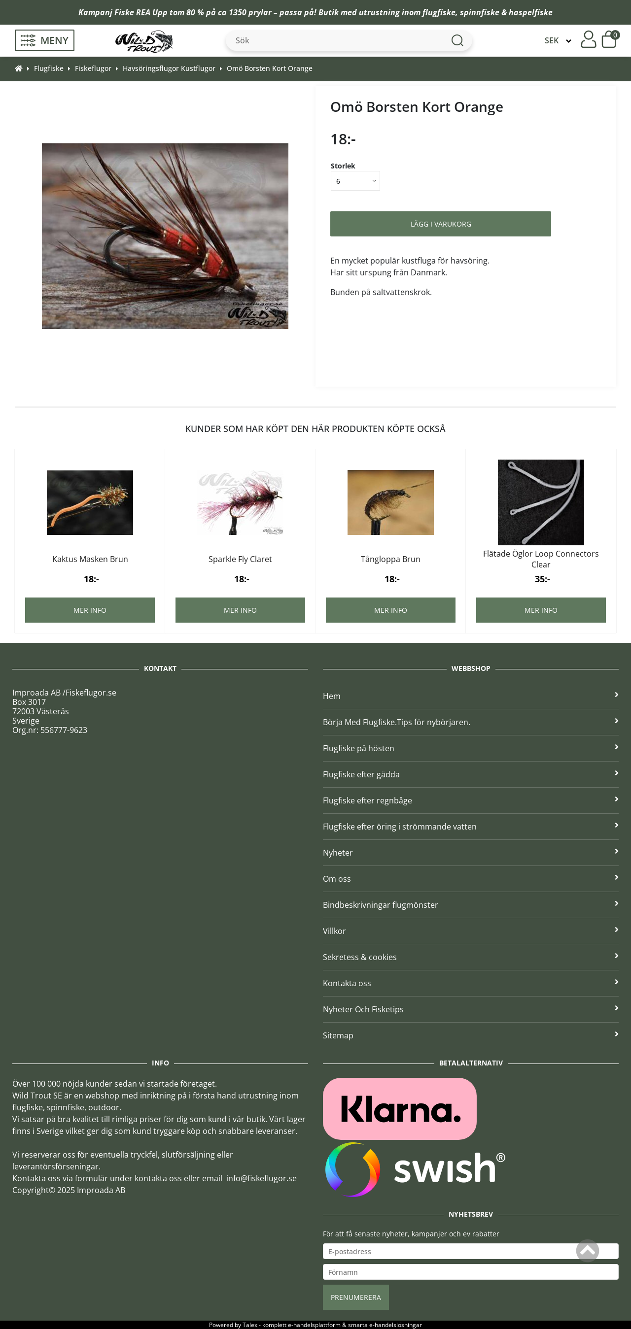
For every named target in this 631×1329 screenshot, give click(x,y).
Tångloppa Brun (391, 559)
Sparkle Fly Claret (240, 559)
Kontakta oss (471, 983)
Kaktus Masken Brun (90, 559)
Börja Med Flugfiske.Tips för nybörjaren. (471, 722)
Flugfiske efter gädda (471, 774)
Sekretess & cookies (471, 957)
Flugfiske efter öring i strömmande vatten (471, 826)
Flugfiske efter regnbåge (471, 800)
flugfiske (439, 12)
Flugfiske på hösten (471, 748)
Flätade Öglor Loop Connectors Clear (541, 559)
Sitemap (471, 1035)
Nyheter (471, 852)
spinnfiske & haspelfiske (506, 12)
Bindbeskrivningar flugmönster (471, 904)
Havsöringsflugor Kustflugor (169, 68)
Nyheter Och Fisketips (471, 1009)
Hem (471, 696)
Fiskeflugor (93, 68)
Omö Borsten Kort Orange (270, 68)
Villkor (471, 931)
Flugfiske (49, 68)
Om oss (471, 878)
